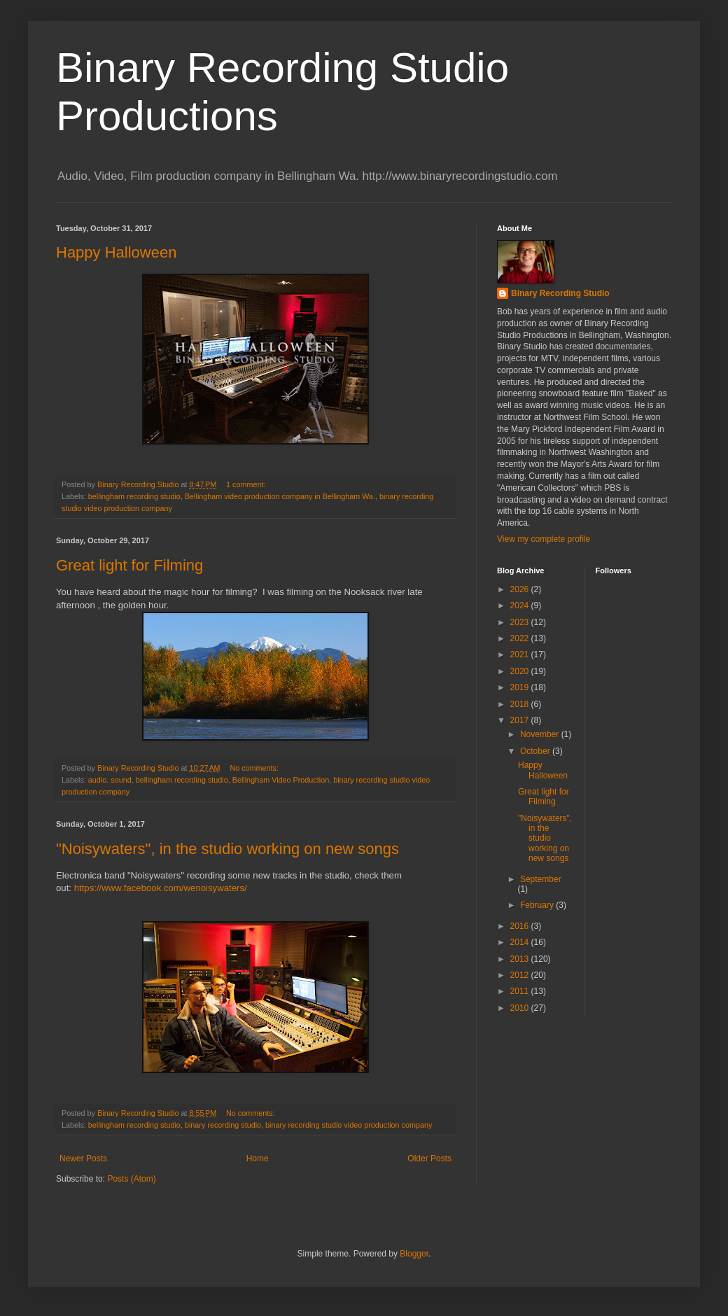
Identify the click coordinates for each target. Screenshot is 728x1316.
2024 (520, 605)
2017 (520, 720)
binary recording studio (223, 1125)
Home (257, 1158)
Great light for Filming (129, 565)
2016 (520, 926)
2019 (520, 687)
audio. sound (110, 780)
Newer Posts (83, 1158)
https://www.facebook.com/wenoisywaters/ (160, 888)
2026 (520, 589)
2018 (520, 704)
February (538, 905)
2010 (520, 1008)
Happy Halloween (116, 252)
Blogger (414, 1254)
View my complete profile (543, 539)
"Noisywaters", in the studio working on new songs (227, 849)
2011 (520, 991)
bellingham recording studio (134, 496)
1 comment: (246, 484)
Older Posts (429, 1158)
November (540, 734)
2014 (520, 942)
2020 (520, 671)
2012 (520, 975)
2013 (520, 959)
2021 (520, 654)
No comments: (255, 768)
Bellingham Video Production (280, 780)
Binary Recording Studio (560, 293)
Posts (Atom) (131, 1179)
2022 (520, 638)
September (540, 879)
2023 (520, 622)
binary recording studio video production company (348, 1125)
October (536, 751)
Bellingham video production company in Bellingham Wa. (280, 496)
